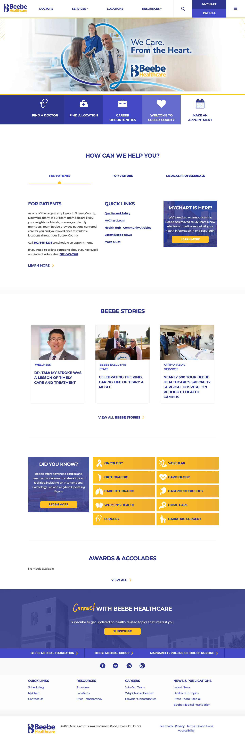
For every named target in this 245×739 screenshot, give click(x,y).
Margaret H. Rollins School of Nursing (182, 653)
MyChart (209, 4)
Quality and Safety (117, 213)
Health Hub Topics (186, 693)
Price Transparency (89, 699)
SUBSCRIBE (122, 631)
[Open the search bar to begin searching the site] (183, 9)
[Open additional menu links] (235, 9)
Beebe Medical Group (112, 653)
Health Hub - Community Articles (128, 227)
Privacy (180, 726)
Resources (151, 8)
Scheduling (36, 687)
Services (79, 8)
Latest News (182, 687)
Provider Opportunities (140, 699)
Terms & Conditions (200, 726)
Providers (83, 687)
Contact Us (35, 699)
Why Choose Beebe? (139, 693)
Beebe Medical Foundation (52, 653)
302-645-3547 (69, 254)
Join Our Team (135, 687)
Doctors (46, 8)
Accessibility (186, 730)
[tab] (59, 178)
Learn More (58, 504)
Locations (115, 8)
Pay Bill (209, 13)
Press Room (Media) (187, 699)
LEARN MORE (190, 239)
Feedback (166, 726)
